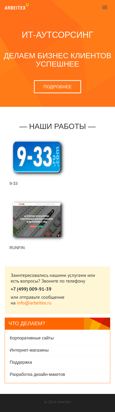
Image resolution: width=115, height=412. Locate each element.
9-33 (13, 183)
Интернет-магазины (29, 350)
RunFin (17, 247)
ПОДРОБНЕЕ (57, 86)
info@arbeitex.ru (34, 303)
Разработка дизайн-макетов (37, 374)
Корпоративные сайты (32, 338)
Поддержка (21, 362)
